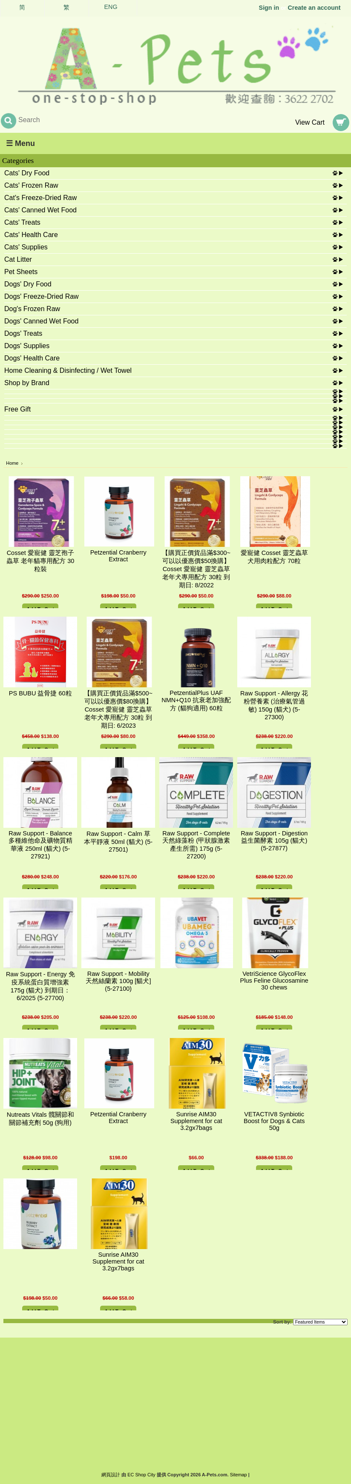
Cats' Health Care (31, 234)
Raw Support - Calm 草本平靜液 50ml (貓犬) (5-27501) (118, 841)
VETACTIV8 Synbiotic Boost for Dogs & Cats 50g (274, 1121)
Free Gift (17, 409)
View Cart (310, 122)
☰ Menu (20, 143)
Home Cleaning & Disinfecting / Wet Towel (68, 370)
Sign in (269, 7)
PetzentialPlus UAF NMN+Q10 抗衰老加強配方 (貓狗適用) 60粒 (196, 700)
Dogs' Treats (23, 333)
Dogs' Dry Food (28, 284)
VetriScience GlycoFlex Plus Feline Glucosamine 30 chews (274, 980)
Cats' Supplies (26, 247)
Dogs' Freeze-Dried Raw (41, 296)
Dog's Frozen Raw (32, 308)
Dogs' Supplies (26, 345)
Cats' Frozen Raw (31, 185)
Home (12, 463)
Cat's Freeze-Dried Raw (40, 197)
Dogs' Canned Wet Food (41, 321)
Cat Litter (18, 259)
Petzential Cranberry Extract (118, 556)
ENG (111, 6)
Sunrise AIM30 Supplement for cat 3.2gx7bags (196, 1121)
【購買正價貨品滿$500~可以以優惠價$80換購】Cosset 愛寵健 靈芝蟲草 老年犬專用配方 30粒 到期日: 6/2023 (118, 709)
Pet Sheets (20, 271)
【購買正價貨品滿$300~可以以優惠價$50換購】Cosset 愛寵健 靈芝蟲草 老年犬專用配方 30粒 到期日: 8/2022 (196, 569)
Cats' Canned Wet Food (40, 210)
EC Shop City (141, 1474)
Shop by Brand (26, 382)
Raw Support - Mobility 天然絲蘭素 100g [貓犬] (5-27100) (118, 981)
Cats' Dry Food (26, 173)
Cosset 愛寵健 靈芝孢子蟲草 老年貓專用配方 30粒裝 (40, 560)
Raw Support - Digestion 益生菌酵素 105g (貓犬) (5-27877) (274, 841)
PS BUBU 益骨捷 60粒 (40, 693)
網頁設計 (110, 1474)
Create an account (314, 7)
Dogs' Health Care (32, 358)
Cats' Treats (22, 222)
